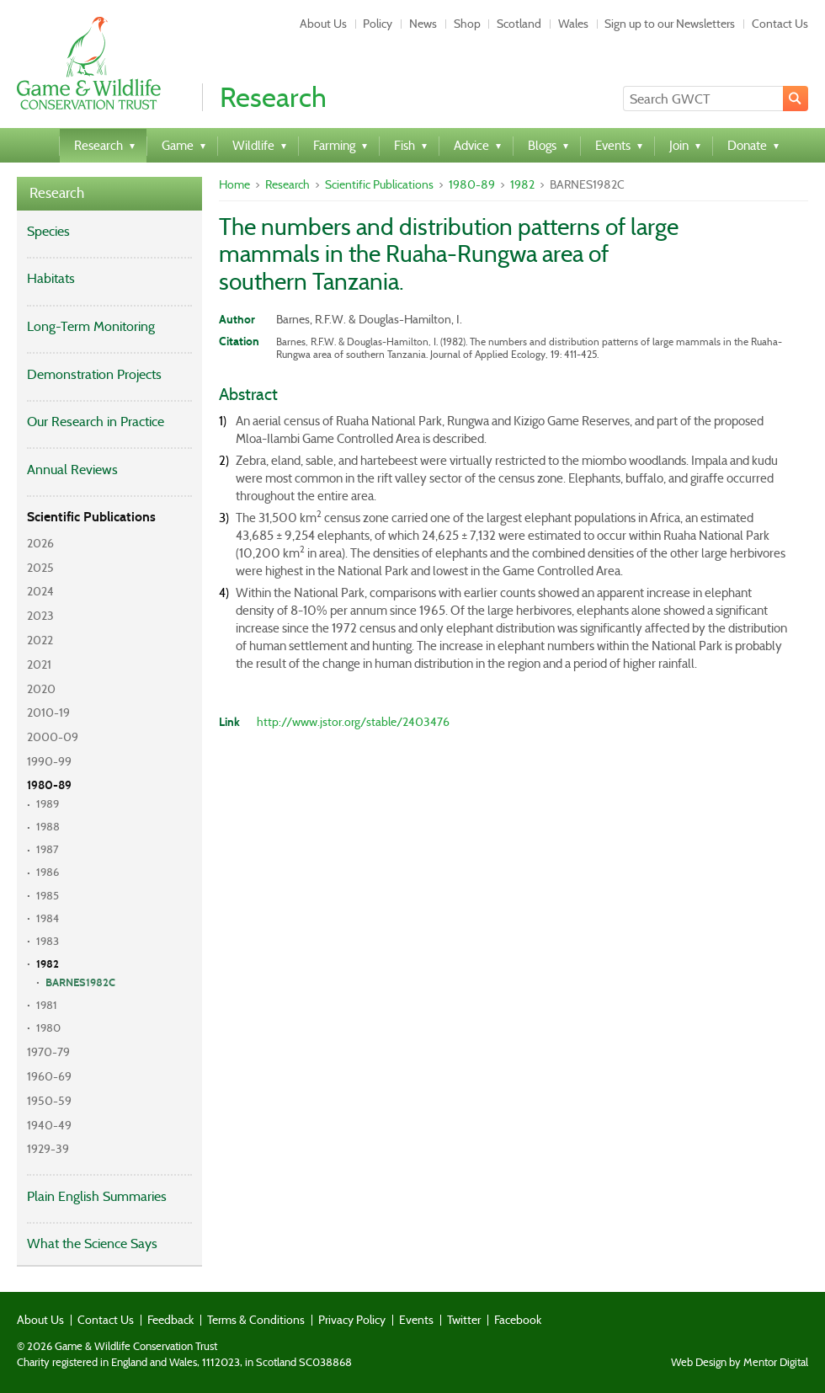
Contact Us (780, 23)
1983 (47, 941)
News (423, 23)
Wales (573, 23)
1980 (48, 1028)
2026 (40, 543)
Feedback (170, 1319)
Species (48, 231)
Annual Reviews (72, 470)
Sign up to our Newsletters (669, 23)
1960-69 (49, 1076)
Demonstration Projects (94, 374)
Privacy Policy (352, 1319)
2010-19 (48, 712)
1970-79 (48, 1051)
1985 (47, 896)
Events (416, 1319)
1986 (47, 872)
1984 (47, 918)
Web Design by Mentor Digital (739, 1362)
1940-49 (49, 1125)
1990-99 (49, 761)
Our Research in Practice (95, 422)
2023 (40, 615)
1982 (47, 964)
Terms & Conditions (256, 1319)
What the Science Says (92, 1244)
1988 (48, 826)
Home (234, 184)
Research (56, 193)
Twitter (464, 1319)
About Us (323, 23)
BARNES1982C (80, 983)
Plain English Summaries (97, 1196)
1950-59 (49, 1100)
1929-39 (48, 1148)
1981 (46, 1005)
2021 (39, 664)
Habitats (51, 278)
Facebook (517, 1319)
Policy (377, 23)
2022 (40, 640)
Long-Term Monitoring (91, 326)
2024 (40, 591)
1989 (47, 804)
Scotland (519, 23)
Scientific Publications (91, 517)
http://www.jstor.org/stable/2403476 (353, 721)
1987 (47, 849)
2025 (40, 567)
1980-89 (49, 785)
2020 (41, 688)
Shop (467, 23)
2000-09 (52, 737)
